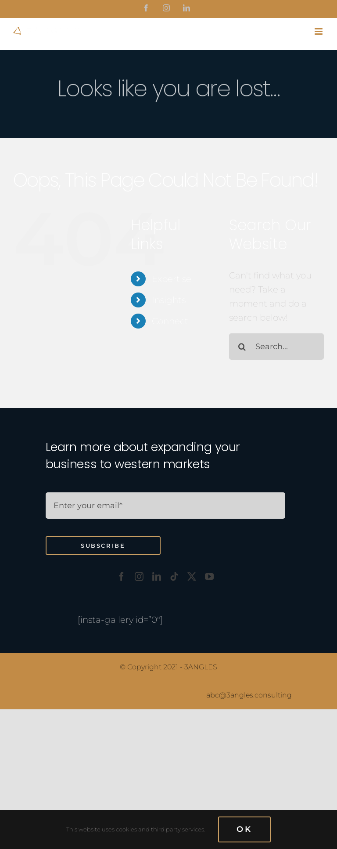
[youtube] (209, 576)
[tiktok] (174, 576)
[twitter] (191, 576)
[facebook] (121, 576)
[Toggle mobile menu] (319, 31)
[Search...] (276, 346)
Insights (169, 300)
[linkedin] (156, 576)
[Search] (242, 346)
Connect (170, 321)
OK (244, 829)
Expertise (171, 279)
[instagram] (139, 576)
